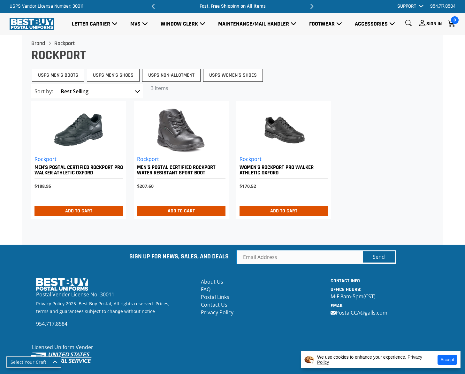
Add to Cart (78, 211)
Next (312, 6)
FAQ (205, 289)
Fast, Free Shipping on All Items (233, 6)
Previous (153, 6)
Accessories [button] (371, 23)
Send (379, 256)
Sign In (434, 23)
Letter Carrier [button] (91, 23)
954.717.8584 (442, 6)
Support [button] (406, 6)
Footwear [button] (322, 23)
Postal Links (215, 297)
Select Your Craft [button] (28, 362)
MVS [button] (135, 23)
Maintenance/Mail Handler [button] (253, 23)
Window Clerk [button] (179, 23)
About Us (212, 281)
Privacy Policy (217, 312)
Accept (447, 359)
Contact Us (214, 304)
